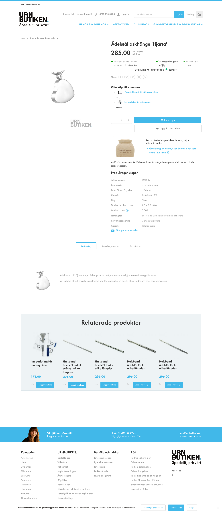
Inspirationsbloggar (67, 471)
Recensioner (63, 484)
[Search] (179, 14)
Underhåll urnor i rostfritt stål (145, 480)
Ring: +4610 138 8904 (124, 432)
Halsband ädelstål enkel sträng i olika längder (72, 366)
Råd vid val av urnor (141, 457)
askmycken (132, 65)
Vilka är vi (62, 462)
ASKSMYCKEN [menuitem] (121, 24)
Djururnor (26, 484)
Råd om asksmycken (141, 466)
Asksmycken (27, 457)
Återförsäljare (64, 475)
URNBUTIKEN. (67, 452)
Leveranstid (99, 466)
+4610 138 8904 (106, 14)
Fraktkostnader (101, 471)
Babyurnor (26, 475)
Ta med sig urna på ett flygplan (146, 475)
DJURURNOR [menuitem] (141, 24)
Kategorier (28, 452)
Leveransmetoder (102, 457)
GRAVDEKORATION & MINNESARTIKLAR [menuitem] (176, 24)
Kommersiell (69, 14)
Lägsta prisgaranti (102, 475)
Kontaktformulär (85, 14)
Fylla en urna (137, 462)
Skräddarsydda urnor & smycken (147, 484)
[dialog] (111, 507)
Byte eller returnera (103, 462)
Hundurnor (26, 489)
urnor (119, 65)
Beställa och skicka (106, 452)
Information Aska (139, 489)
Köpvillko (62, 480)
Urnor (24, 462)
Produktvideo (135, 246)
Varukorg (190, 14)
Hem (23, 38)
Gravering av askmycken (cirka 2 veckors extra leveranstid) (172, 150)
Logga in (124, 14)
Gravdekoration (29, 497)
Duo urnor (26, 466)
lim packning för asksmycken (137, 101)
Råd (133, 452)
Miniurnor (26, 471)
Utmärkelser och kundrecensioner (74, 489)
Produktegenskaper (110, 246)
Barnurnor (26, 480)
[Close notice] (218, 508)
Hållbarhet (62, 466)
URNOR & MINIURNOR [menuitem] (92, 24)
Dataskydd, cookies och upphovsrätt (75, 493)
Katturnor (25, 493)
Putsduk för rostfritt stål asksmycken (141, 91)
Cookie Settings (65, 497)
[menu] (141, 24)
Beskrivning (86, 246)
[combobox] (159, 14)
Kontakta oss (63, 457)
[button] (30, 4)
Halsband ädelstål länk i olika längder (104, 364)
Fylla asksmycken (139, 471)
